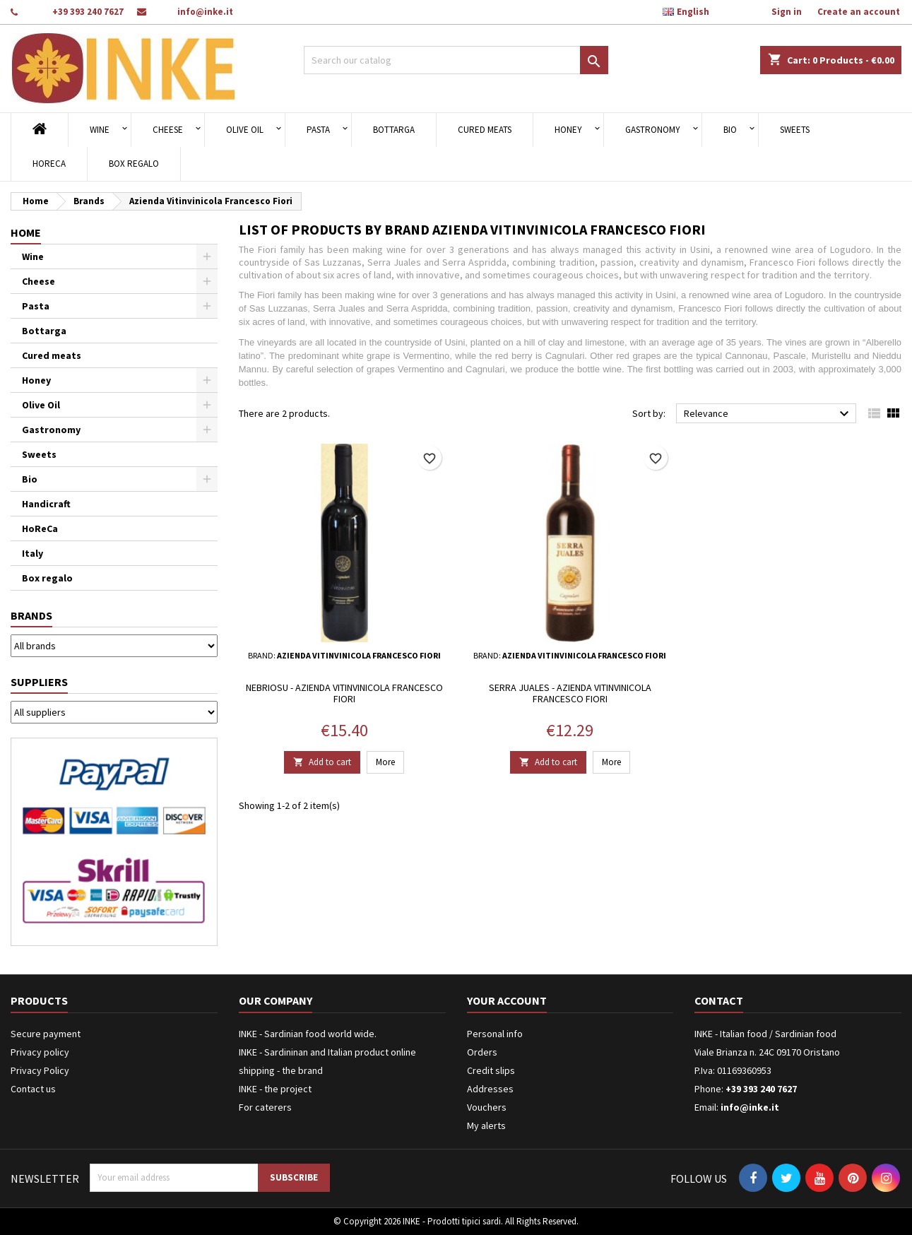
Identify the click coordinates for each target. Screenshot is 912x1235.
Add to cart (322, 762)
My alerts (486, 1125)
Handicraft (46, 503)
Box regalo (134, 164)
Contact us (33, 1088)
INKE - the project (275, 1088)
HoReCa (49, 164)
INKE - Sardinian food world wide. (308, 1033)
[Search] (456, 60)
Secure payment (46, 1033)
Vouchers (487, 1107)
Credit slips (491, 1070)
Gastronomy (652, 130)
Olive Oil (244, 130)
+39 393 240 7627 (88, 12)
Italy (32, 553)
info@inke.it (205, 12)
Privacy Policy (40, 1070)
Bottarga (394, 130)
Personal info (495, 1033)
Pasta (318, 130)
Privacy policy (40, 1052)
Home (26, 232)
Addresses (490, 1088)
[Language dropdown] (693, 12)
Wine (99, 130)
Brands (31, 615)
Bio (730, 130)
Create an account (858, 12)
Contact (718, 1000)
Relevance (768, 414)
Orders (482, 1052)
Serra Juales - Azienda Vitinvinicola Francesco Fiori (570, 693)
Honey (568, 130)
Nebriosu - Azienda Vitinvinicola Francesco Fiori (344, 693)
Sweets (795, 130)
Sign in (786, 12)
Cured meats (484, 130)
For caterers (265, 1107)
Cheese (168, 130)
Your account (507, 1000)
